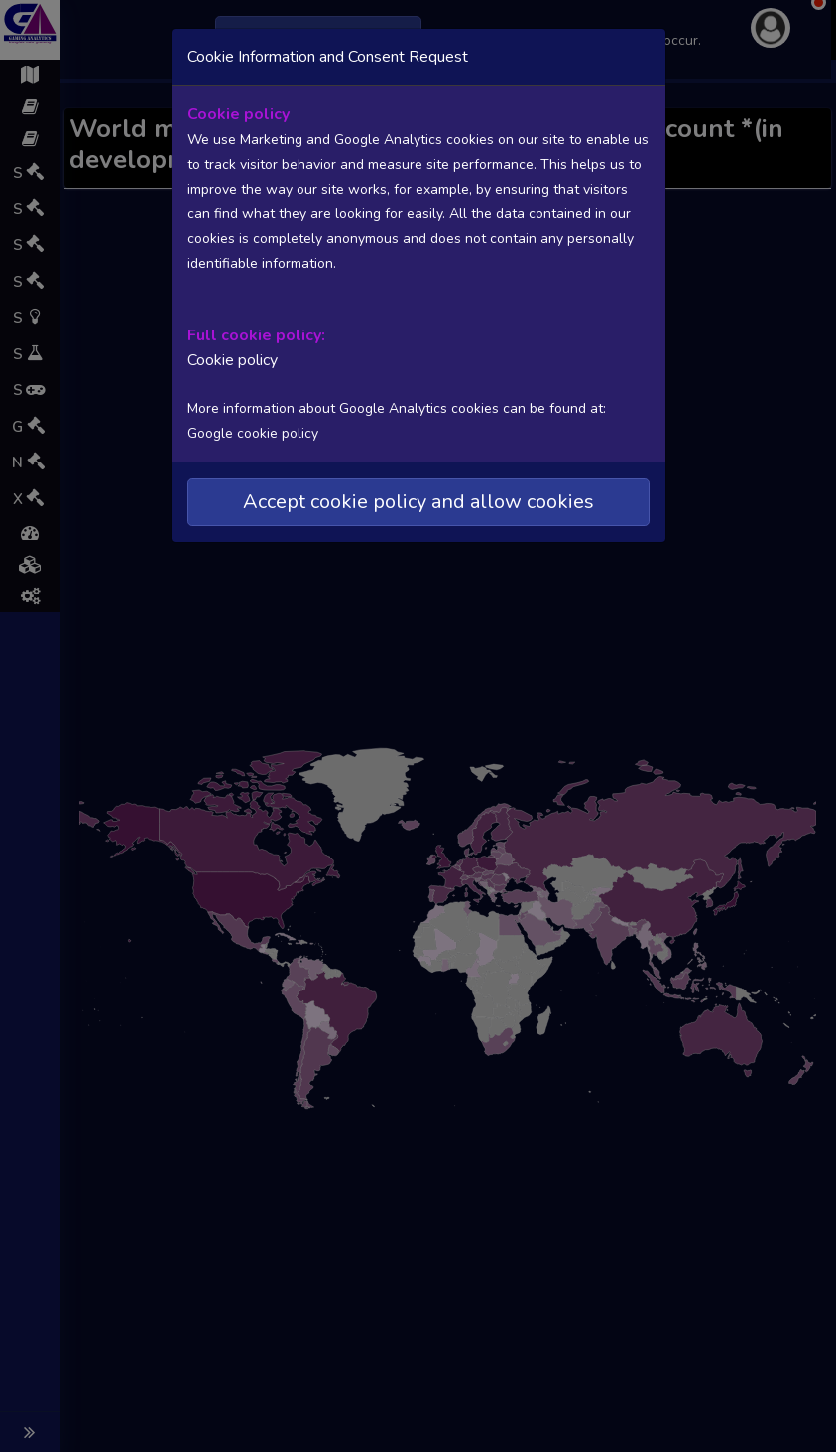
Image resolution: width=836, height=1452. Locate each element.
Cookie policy (232, 360)
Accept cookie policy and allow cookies (418, 501)
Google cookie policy (252, 433)
